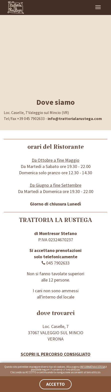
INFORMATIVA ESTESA (92, 366)
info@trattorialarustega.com (75, 118)
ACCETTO (55, 384)
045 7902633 (56, 263)
